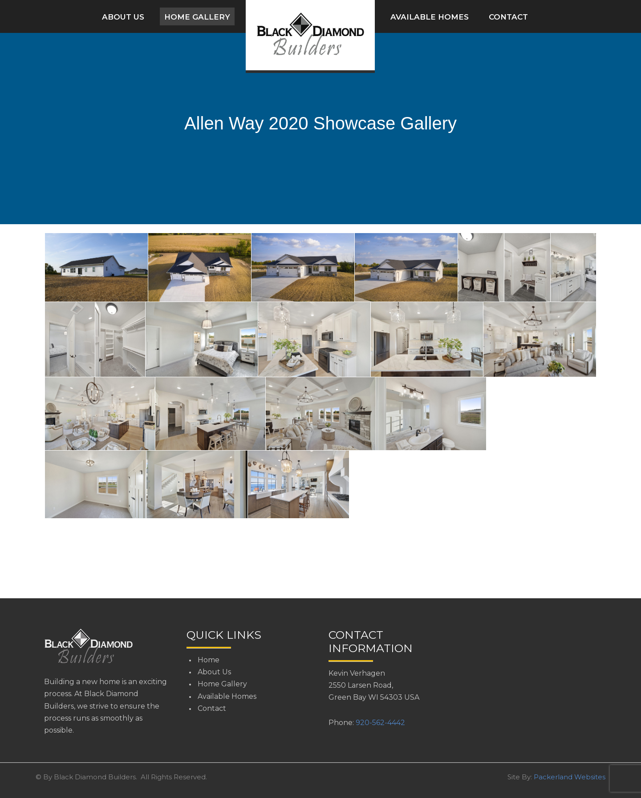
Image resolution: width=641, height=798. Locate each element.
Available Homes (429, 16)
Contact (508, 16)
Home (208, 660)
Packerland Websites (569, 777)
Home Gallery (197, 16)
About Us (123, 16)
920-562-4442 (380, 722)
